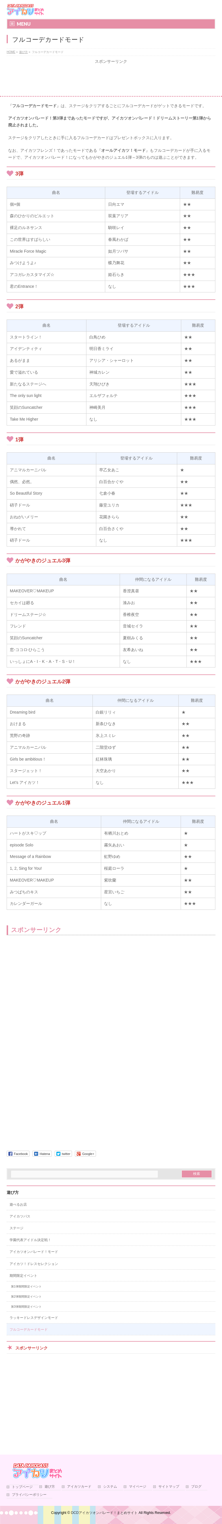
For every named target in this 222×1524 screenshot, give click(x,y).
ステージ (16, 1228)
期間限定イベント (23, 1276)
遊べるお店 (18, 1204)
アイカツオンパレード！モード (34, 1252)
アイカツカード (79, 1487)
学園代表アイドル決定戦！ (30, 1240)
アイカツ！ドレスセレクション (34, 1264)
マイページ (137, 1487)
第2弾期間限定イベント (26, 1296)
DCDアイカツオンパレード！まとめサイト (104, 1513)
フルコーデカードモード (29, 1330)
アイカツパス (20, 1216)
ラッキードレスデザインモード (34, 1318)
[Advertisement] (111, 80)
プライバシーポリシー (29, 1495)
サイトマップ (168, 1487)
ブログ (196, 1487)
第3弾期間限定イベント (26, 1306)
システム (110, 1487)
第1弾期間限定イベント (26, 1286)
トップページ (22, 1487)
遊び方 (13, 1192)
